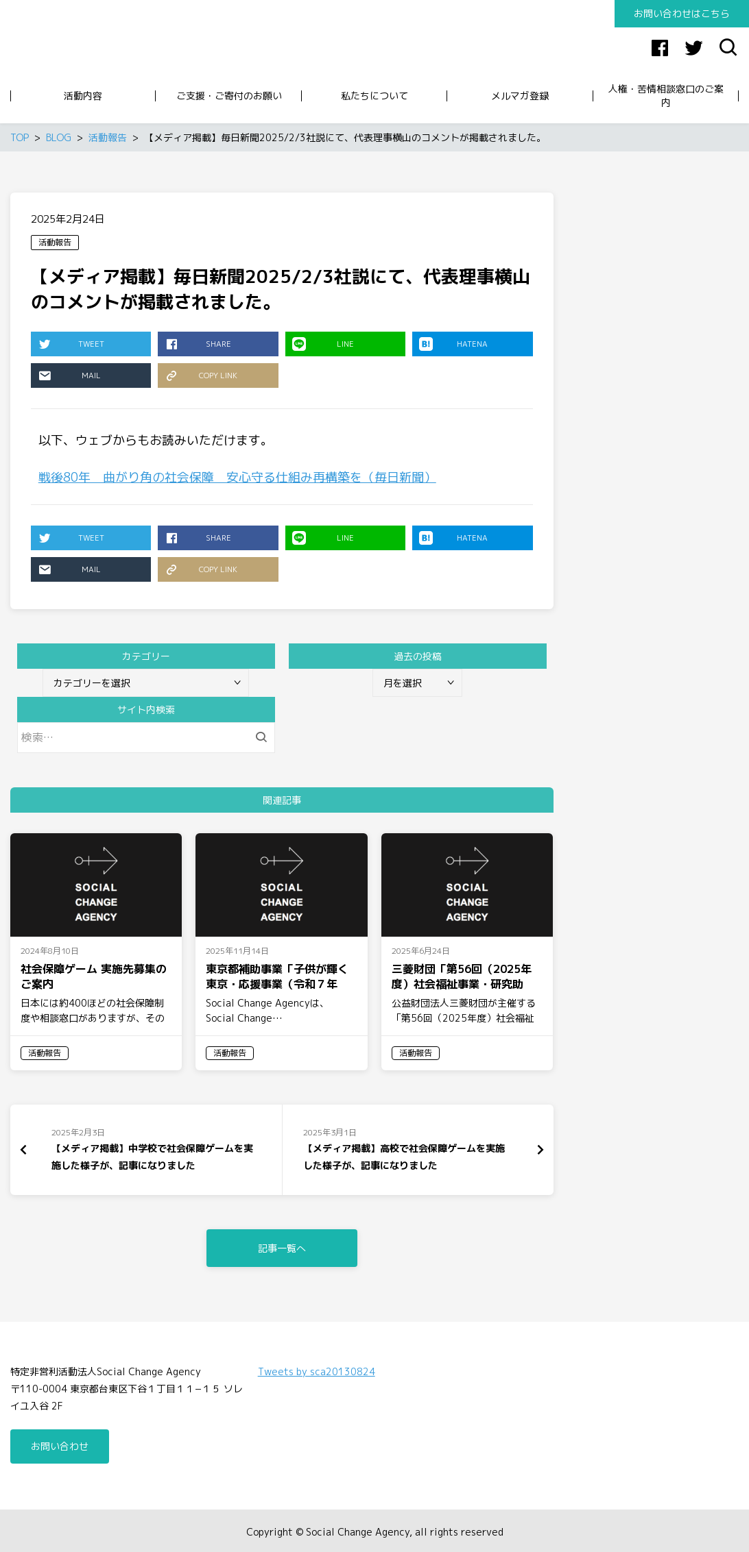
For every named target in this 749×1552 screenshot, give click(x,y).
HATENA (453, 344)
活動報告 (54, 242)
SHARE (197, 344)
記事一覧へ (282, 1246)
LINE (323, 344)
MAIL (69, 375)
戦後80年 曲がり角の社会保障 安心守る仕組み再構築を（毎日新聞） (237, 477)
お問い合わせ (59, 1444)
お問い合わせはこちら (682, 13)
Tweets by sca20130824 (316, 1369)
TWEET (71, 344)
